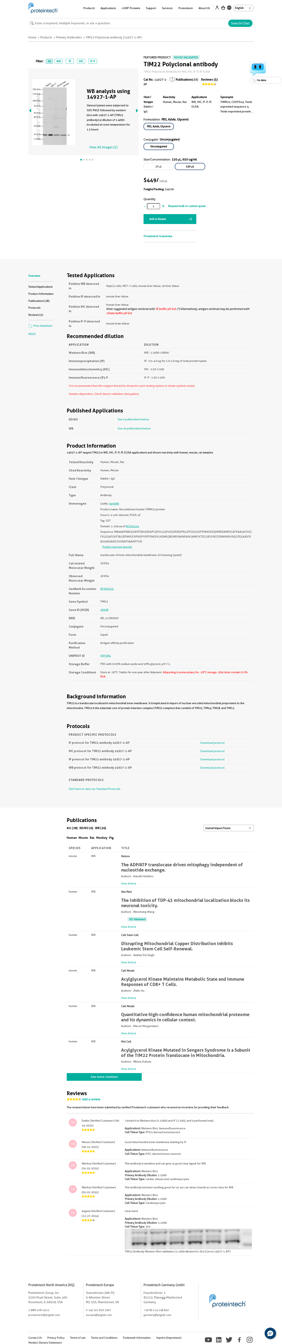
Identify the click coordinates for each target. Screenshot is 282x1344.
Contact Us (35, 1337)
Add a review (91, 1099)
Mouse (83, 838)
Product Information (41, 293)
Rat (92, 838)
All (49, 61)
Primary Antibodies (69, 37)
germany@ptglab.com (157, 1315)
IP (70, 61)
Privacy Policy (55, 1337)
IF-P (92, 61)
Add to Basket (157, 219)
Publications (184, 79)
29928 (104, 609)
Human (72, 838)
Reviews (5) (209, 79)
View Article (128, 883)
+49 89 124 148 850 (156, 1310)
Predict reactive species (117, 546)
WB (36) (100, 828)
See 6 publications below (133, 419)
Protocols (34, 307)
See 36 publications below (134, 428)
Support (151, 8)
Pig (111, 838)
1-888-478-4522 (38, 1310)
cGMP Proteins (131, 8)
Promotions (185, 8)
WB (58, 61)
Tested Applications (40, 286)
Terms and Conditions (104, 1337)
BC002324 (132, 526)
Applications (108, 8)
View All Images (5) (103, 147)
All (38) (72, 828)
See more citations (104, 1077)
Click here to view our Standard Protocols (94, 788)
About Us (204, 8)
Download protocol (212, 742)
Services (167, 8)
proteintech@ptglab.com (44, 1315)
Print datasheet (40, 325)
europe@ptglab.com (99, 1315)
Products (89, 8)
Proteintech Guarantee (158, 236)
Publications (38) (39, 300)
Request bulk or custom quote (187, 206)
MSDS (32, 334)
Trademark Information (137, 1337)
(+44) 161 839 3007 (98, 1310)
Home (32, 37)
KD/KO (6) (86, 828)
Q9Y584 (105, 655)
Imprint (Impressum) (168, 1337)
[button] (270, 1333)
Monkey (101, 838)
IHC (81, 61)
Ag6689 (114, 503)
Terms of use (78, 1337)
